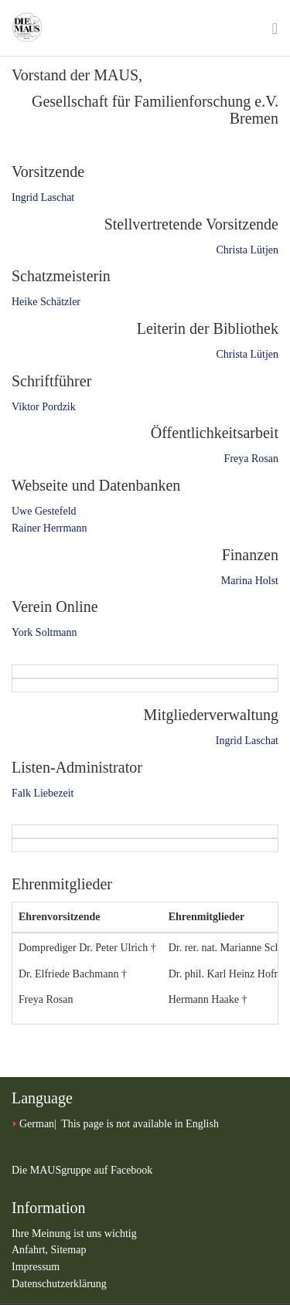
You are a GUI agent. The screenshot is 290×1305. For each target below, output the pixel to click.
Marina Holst (249, 580)
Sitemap (69, 1250)
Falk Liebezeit (42, 793)
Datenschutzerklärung (59, 1284)
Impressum (36, 1267)
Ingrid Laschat (43, 197)
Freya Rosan (251, 458)
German (36, 1124)
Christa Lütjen (248, 250)
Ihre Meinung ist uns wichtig (74, 1233)
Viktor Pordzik (44, 407)
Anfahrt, (31, 1250)
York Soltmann (44, 632)
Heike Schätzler (46, 302)
